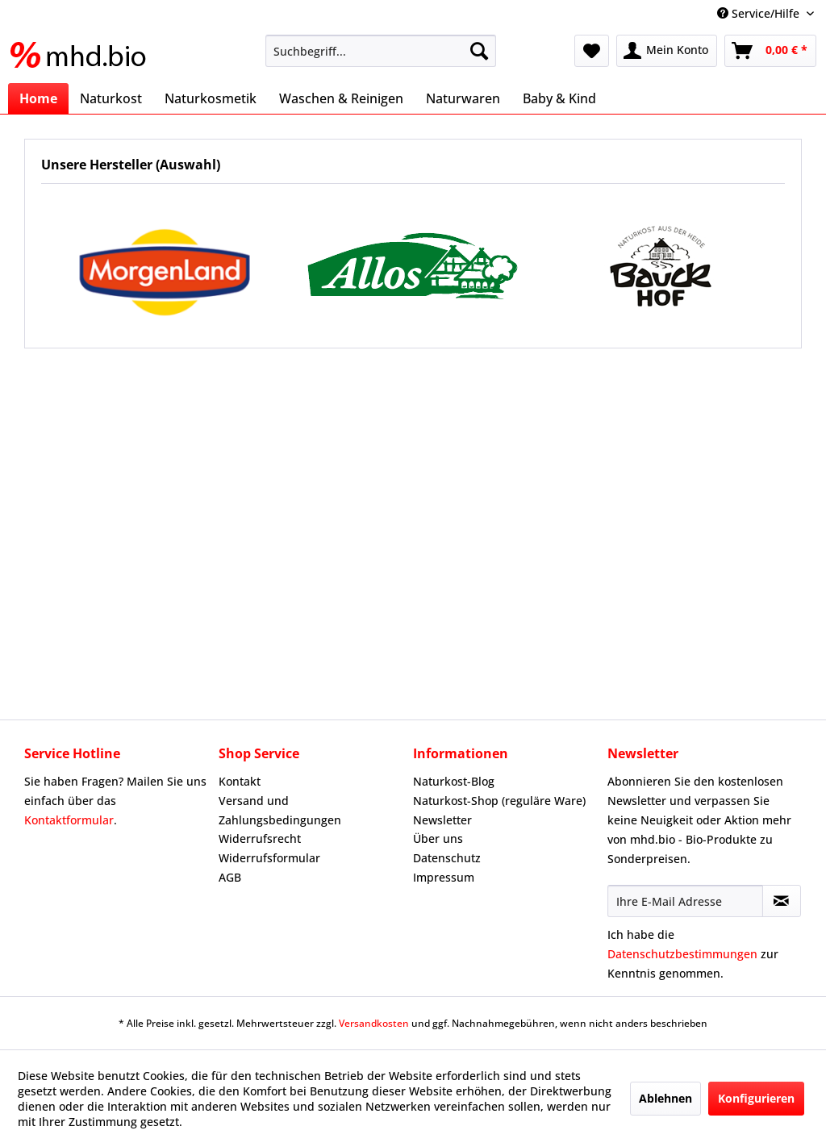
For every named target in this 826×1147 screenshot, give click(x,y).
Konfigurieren (756, 1098)
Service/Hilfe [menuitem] (760, 13)
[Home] (38, 98)
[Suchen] (479, 51)
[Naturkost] (111, 98)
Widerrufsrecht (260, 838)
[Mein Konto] (666, 51)
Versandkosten (374, 1023)
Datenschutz (447, 857)
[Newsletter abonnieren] (781, 901)
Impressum (443, 877)
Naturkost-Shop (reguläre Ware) (499, 800)
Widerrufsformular (269, 857)
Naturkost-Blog (453, 781)
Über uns (438, 838)
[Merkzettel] (591, 51)
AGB (230, 877)
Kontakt (240, 781)
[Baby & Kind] (559, 98)
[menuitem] (381, 51)
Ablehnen (665, 1098)
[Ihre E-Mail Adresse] (685, 901)
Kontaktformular (69, 820)
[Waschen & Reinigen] (341, 98)
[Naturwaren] (463, 98)
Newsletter (442, 820)
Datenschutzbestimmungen (682, 953)
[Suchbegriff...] (381, 51)
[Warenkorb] (770, 51)
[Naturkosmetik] (210, 98)
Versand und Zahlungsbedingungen (280, 810)
